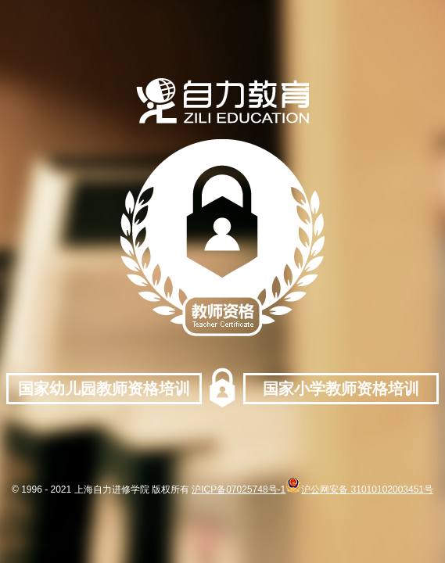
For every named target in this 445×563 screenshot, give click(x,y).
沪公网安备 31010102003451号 (359, 489)
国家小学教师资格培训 (341, 388)
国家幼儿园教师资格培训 (104, 388)
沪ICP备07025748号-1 (238, 489)
